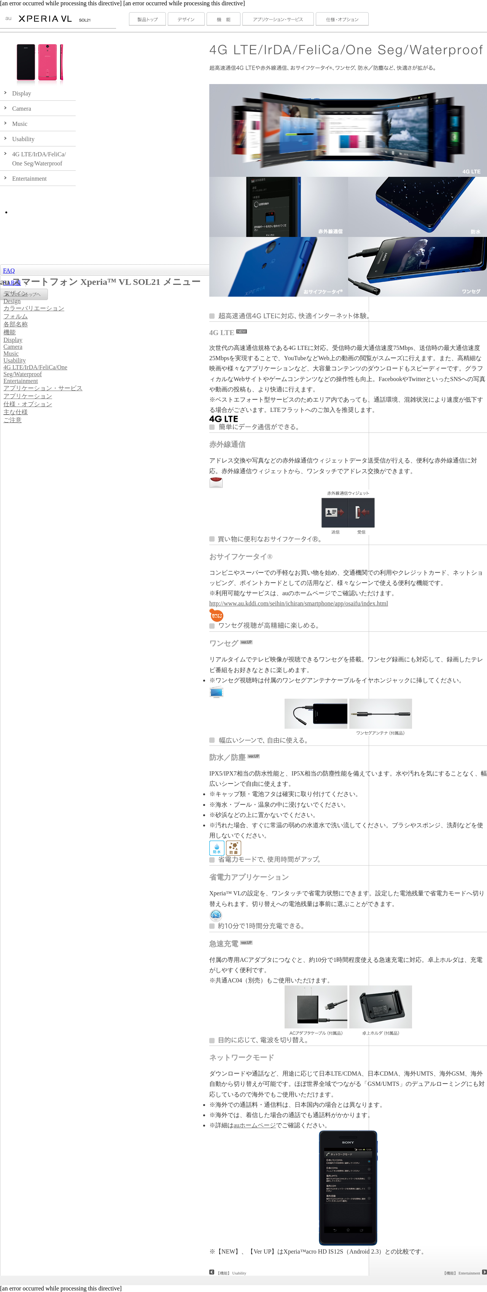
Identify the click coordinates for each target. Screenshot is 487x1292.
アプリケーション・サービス (43, 388)
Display (12, 340)
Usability (14, 360)
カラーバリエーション (33, 308)
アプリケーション (27, 396)
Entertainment (20, 381)
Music (11, 353)
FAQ (9, 270)
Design (12, 301)
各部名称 (15, 324)
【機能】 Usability (231, 1273)
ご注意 (12, 420)
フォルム (15, 316)
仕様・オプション (27, 404)
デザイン (15, 293)
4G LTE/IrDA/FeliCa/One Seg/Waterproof (35, 370)
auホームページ (255, 1125)
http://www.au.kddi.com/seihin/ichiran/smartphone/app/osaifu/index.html (298, 603)
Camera (12, 346)
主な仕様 (15, 412)
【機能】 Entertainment (464, 1273)
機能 (9, 332)
